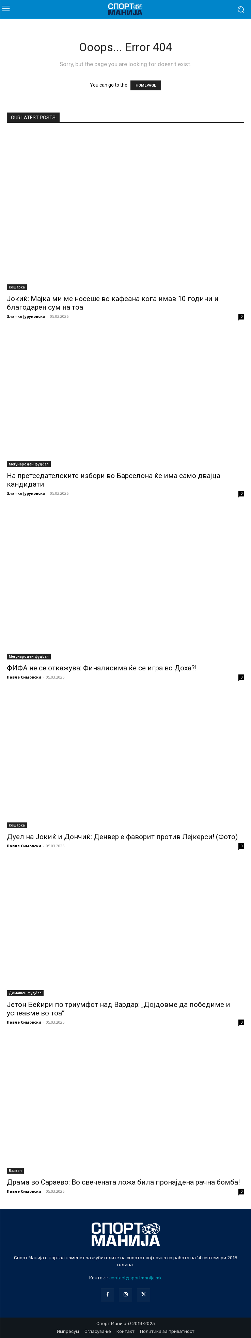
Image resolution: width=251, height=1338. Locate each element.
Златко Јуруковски (26, 316)
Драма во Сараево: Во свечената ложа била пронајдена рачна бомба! (123, 1182)
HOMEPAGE (146, 85)
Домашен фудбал (25, 993)
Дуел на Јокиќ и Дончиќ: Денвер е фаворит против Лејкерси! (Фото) (122, 837)
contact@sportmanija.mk (135, 1277)
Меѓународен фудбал (29, 464)
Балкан (15, 1170)
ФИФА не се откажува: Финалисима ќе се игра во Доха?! (102, 668)
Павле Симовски (24, 677)
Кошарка (17, 287)
